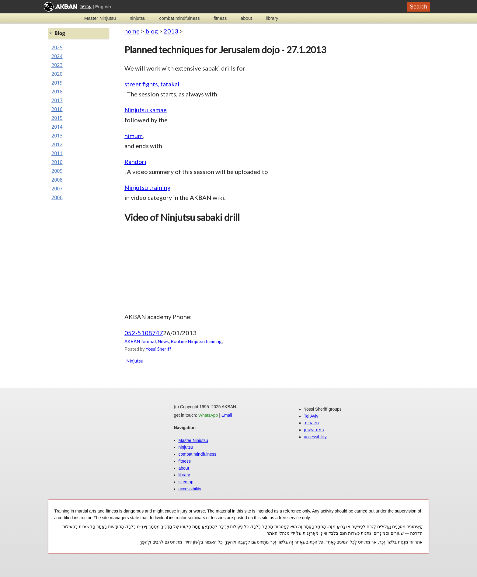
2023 (57, 65)
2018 (57, 91)
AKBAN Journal (140, 341)
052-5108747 (143, 332)
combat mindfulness (179, 18)
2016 (57, 109)
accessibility (190, 488)
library (272, 18)
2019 (57, 82)
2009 (57, 171)
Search (418, 7)
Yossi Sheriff (158, 349)
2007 (57, 188)
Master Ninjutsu (100, 18)
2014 (57, 126)
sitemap (186, 481)
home (132, 31)
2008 (57, 179)
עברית (86, 6)
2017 (57, 100)
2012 (57, 144)
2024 (57, 56)
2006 (57, 197)
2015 (57, 118)
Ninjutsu (134, 360)
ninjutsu (137, 18)
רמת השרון (314, 429)
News (163, 341)
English (103, 6)
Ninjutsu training (147, 187)
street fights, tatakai (151, 84)
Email (226, 415)
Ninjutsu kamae (145, 109)
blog (151, 31)
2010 (57, 162)
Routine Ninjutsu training (196, 341)
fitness (220, 18)
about (246, 18)
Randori (135, 161)
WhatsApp (208, 415)
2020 (57, 74)
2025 (57, 47)
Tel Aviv (311, 416)
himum (133, 135)
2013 (171, 31)
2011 (57, 153)
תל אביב (311, 422)
